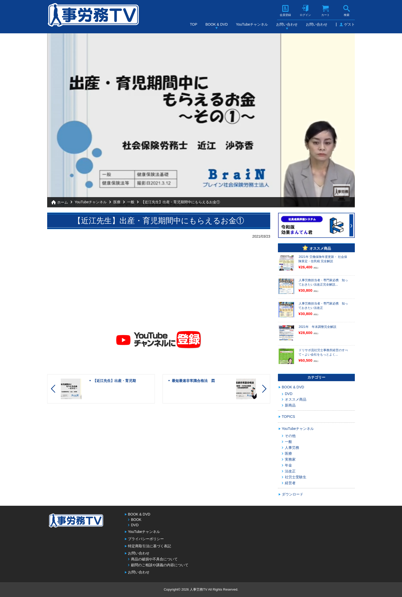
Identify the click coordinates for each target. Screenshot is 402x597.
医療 (116, 202)
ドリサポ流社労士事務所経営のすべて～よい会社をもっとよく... (323, 352)
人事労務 (292, 448)
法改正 (290, 471)
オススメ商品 (295, 399)
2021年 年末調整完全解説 (317, 327)
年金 (288, 465)
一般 (130, 202)
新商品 (290, 405)
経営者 (290, 483)
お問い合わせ (287, 24)
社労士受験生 (295, 477)
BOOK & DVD (216, 24)
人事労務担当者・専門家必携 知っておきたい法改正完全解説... (323, 282)
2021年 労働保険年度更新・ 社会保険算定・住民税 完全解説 (322, 259)
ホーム (62, 202)
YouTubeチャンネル (252, 24)
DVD (289, 394)
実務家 (290, 459)
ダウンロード (292, 494)
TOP (193, 24)
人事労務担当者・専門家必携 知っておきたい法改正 (323, 306)
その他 (290, 436)
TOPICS (288, 416)
